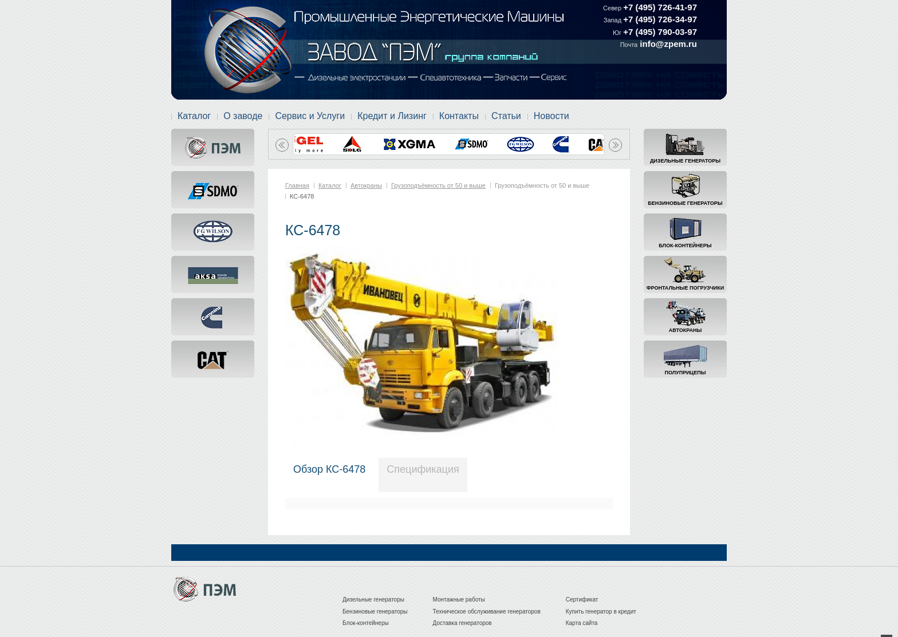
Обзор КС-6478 (329, 469)
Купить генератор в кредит (601, 611)
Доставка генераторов (462, 623)
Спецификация (423, 469)
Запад (613, 20)
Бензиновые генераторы (685, 203)
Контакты (459, 116)
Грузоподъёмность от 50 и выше (438, 185)
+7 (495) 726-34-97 (660, 19)
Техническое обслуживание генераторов (487, 611)
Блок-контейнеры (685, 245)
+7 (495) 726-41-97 (660, 7)
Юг (618, 32)
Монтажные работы (459, 599)
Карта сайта (582, 623)
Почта (629, 44)
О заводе (242, 116)
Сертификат (582, 599)
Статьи (506, 116)
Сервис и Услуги (310, 116)
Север (613, 8)
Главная (297, 185)
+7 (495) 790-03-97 (660, 32)
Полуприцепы (685, 372)
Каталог (194, 116)
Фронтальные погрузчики (685, 288)
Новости (551, 116)
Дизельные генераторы (685, 161)
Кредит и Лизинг (392, 116)
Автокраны (685, 330)
